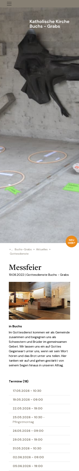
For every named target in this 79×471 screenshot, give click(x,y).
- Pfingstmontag (29, 419)
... (12, 249)
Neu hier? (71, 241)
